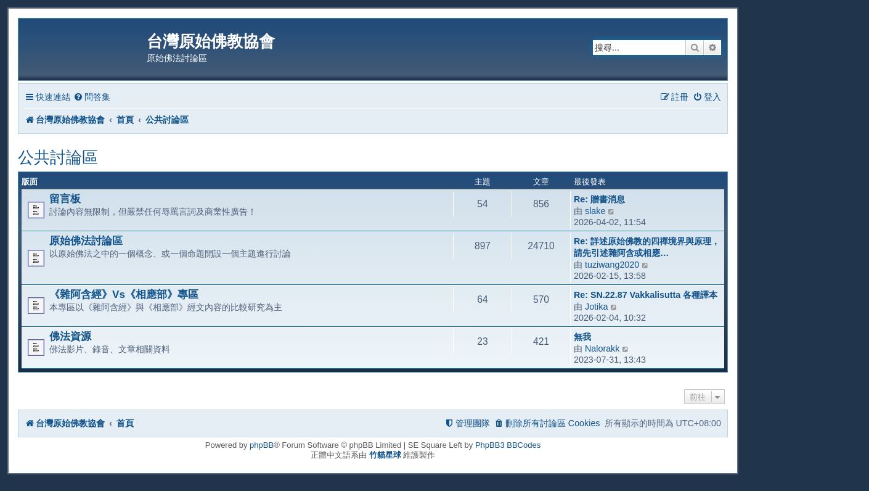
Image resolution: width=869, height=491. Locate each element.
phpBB (262, 445)
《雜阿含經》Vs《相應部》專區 (123, 294)
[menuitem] (91, 97)
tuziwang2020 (612, 265)
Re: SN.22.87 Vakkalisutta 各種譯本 (645, 295)
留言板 (65, 198)
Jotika (596, 307)
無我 (582, 337)
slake (595, 211)
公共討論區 (58, 157)
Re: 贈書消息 (599, 199)
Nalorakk (602, 348)
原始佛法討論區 (86, 240)
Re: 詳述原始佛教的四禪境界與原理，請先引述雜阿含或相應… (647, 247)
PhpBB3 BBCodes (508, 445)
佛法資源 (70, 336)
